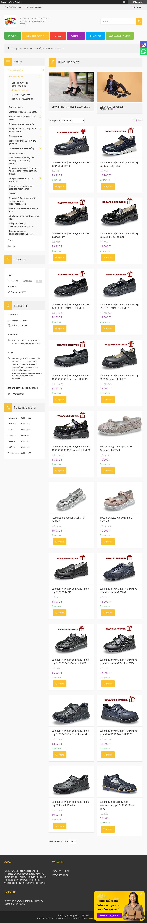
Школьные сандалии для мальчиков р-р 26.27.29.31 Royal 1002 (117, 805)
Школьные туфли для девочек (69, 106)
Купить (61, 186)
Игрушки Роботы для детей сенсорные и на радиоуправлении (22, 201)
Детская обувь (37, 48)
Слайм (12, 193)
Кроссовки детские (21, 94)
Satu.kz (86, 916)
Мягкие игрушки (17, 153)
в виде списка (140, 120)
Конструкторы (15, 136)
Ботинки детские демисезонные (20, 84)
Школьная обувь (20, 90)
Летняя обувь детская (22, 99)
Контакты (76, 36)
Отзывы (11, 246)
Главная (12, 36)
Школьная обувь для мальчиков (112, 107)
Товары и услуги (35, 36)
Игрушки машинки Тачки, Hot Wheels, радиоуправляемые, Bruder (23, 171)
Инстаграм (95, 36)
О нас (58, 36)
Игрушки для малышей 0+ (21, 124)
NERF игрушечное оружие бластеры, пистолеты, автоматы (21, 161)
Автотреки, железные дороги (23, 112)
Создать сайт (6, 2)
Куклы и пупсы (16, 107)
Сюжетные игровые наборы (22, 148)
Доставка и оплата (119, 36)
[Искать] (139, 21)
